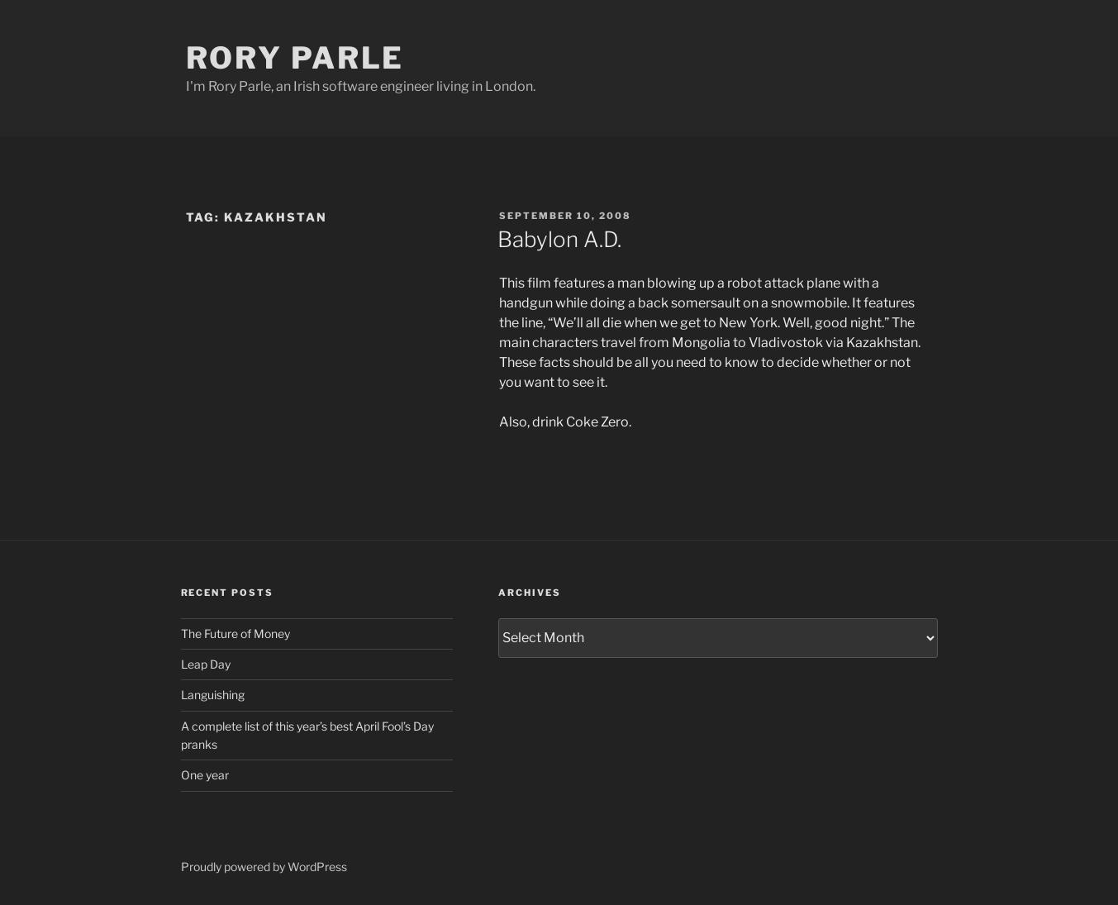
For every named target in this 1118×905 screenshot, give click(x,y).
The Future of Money (235, 633)
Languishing (213, 695)
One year (205, 775)
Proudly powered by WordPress (264, 867)
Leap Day (206, 664)
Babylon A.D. (559, 239)
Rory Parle (295, 58)
